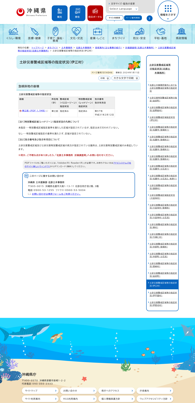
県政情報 (181, 38)
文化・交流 (76, 38)
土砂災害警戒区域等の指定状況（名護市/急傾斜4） (163, 148)
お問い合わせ (70, 381)
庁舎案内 (144, 381)
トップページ (38, 48)
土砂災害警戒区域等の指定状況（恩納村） (163, 255)
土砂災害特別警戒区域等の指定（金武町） (163, 89)
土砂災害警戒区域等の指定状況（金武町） (163, 265)
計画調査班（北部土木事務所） (139, 48)
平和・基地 (160, 38)
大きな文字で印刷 (124, 78)
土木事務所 (66, 48)
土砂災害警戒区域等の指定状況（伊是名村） (163, 294)
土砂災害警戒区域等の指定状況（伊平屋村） (163, 284)
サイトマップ (31, 381)
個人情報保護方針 (111, 389)
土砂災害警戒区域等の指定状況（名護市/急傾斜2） (163, 128)
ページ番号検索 (133, 18)
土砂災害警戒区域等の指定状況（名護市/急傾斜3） (163, 138)
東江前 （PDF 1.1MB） (35, 111)
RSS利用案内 (70, 389)
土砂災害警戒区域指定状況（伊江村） (162, 109)
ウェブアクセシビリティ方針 (154, 389)
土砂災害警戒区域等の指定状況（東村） (163, 216)
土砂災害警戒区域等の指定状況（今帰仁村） (163, 226)
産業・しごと (97, 38)
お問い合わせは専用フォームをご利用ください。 (56, 194)
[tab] (115, 17)
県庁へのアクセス (110, 381)
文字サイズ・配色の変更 (123, 4)
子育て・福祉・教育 (55, 39)
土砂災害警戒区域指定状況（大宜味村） (162, 187)
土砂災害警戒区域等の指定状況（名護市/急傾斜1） (163, 118)
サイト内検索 (114, 18)
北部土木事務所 (84, 48)
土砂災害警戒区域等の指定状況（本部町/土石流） (163, 245)
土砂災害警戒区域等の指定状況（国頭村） (163, 177)
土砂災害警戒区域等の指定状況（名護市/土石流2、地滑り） (163, 167)
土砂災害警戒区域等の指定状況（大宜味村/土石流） (163, 206)
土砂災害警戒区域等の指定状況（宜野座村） (163, 99)
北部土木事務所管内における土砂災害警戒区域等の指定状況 (163, 78)
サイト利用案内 (32, 389)
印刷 (103, 78)
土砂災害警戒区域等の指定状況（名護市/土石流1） (163, 157)
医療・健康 (34, 38)
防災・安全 (139, 38)
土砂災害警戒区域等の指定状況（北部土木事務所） (162, 64)
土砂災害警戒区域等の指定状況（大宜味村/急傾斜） (163, 196)
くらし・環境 (13, 38)
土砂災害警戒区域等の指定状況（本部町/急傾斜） (163, 235)
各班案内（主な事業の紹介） (108, 48)
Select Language (121, 9)
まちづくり (118, 38)
